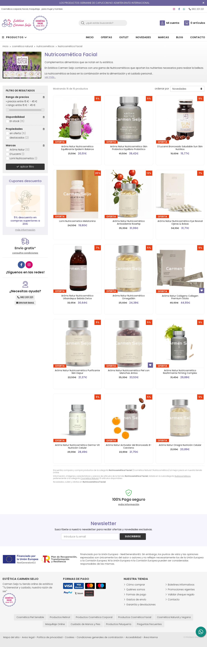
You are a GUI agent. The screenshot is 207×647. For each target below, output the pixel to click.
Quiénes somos (135, 589)
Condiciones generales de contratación (100, 637)
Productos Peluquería (118, 624)
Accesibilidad (133, 637)
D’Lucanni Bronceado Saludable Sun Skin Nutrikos (180, 148)
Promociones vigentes (181, 589)
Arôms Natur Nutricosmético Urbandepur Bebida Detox (77, 297)
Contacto (174, 599)
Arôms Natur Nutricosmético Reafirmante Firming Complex (180, 372)
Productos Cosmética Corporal (94, 617)
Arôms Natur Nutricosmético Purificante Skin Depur (77, 372)
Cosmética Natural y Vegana (174, 617)
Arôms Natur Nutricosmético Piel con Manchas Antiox (128, 372)
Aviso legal (28, 637)
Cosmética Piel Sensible (30, 617)
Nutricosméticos (183, 476)
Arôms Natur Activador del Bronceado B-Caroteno (129, 446)
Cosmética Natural (90, 478)
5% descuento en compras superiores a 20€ (25, 221)
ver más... (50, 77)
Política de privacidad (49, 637)
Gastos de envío (136, 599)
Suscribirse (133, 536)
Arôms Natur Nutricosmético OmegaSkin (129, 297)
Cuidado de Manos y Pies (85, 624)
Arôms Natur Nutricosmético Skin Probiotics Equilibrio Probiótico (128, 148)
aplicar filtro (27, 166)
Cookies (69, 637)
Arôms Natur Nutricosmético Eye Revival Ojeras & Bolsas (180, 222)
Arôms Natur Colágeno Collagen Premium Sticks (180, 297)
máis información (128, 504)
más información (25, 229)
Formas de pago (136, 594)
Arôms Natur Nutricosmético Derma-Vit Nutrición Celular (77, 446)
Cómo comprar (135, 584)
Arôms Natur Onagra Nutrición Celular (180, 445)
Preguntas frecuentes (149, 624)
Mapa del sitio (11, 637)
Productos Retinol (60, 617)
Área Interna (151, 637)
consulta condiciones (25, 253)
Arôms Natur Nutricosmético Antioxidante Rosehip (129, 222)
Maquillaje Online (55, 624)
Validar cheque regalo (181, 594)
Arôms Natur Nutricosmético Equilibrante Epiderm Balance (77, 148)
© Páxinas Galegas (194, 637)
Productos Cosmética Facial (134, 617)
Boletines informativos (181, 584)
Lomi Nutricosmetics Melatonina (77, 221)
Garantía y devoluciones (141, 604)
